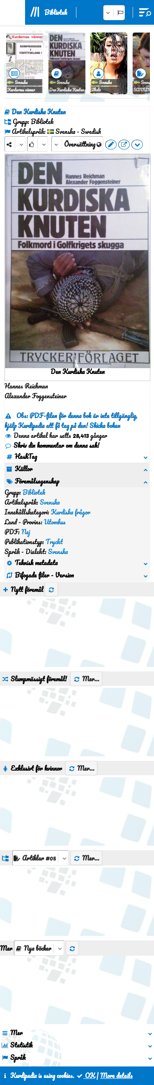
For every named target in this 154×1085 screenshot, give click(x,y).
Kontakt (70, 1047)
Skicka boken (105, 425)
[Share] (15, 144)
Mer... (86, 610)
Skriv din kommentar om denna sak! (52, 445)
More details (116, 1075)
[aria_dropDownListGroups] (40, 788)
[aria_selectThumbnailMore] (39, 879)
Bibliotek (55, 12)
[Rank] (38, 144)
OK (85, 1075)
